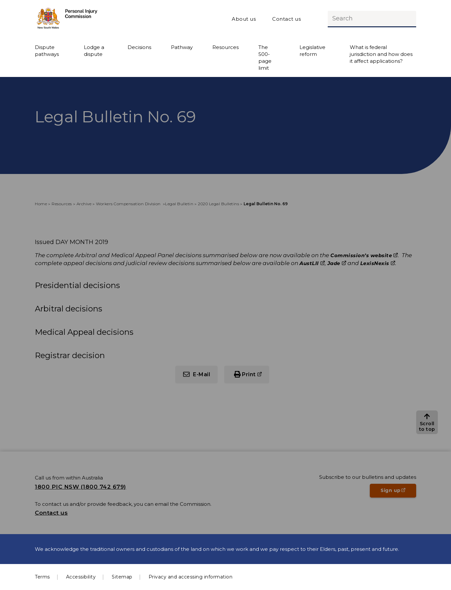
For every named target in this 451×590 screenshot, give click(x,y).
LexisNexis (374, 263)
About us (244, 19)
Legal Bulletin (179, 203)
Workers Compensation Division (129, 203)
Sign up (398, 492)
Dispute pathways (47, 50)
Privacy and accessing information (191, 577)
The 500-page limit (265, 57)
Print (249, 374)
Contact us (286, 19)
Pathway (182, 47)
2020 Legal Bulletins (218, 203)
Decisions (139, 47)
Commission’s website (361, 255)
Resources (225, 47)
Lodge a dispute (94, 50)
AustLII (309, 263)
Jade (333, 263)
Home (41, 203)
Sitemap (122, 577)
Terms (42, 577)
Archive (84, 203)
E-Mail (201, 374)
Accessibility (81, 577)
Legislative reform (312, 50)
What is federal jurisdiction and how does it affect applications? (381, 54)
